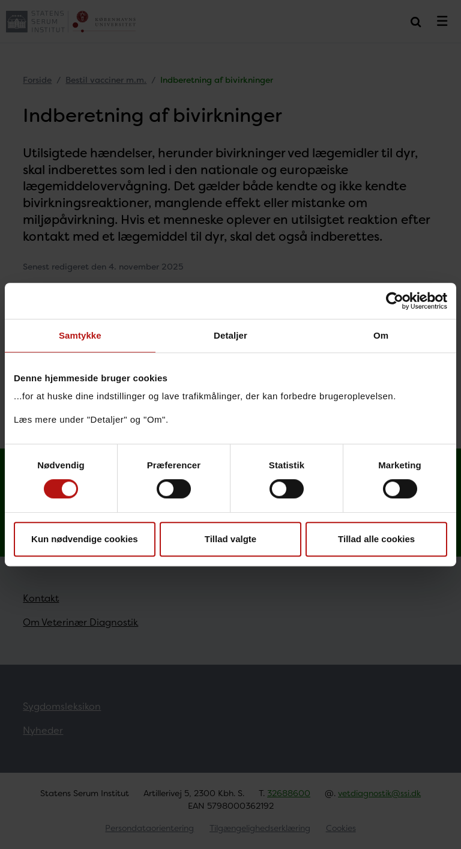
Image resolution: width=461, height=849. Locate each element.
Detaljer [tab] (230, 335)
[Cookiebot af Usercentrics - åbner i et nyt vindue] (394, 301)
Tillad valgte (230, 539)
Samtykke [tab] (80, 335)
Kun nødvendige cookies (84, 539)
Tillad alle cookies (376, 539)
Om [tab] (380, 335)
